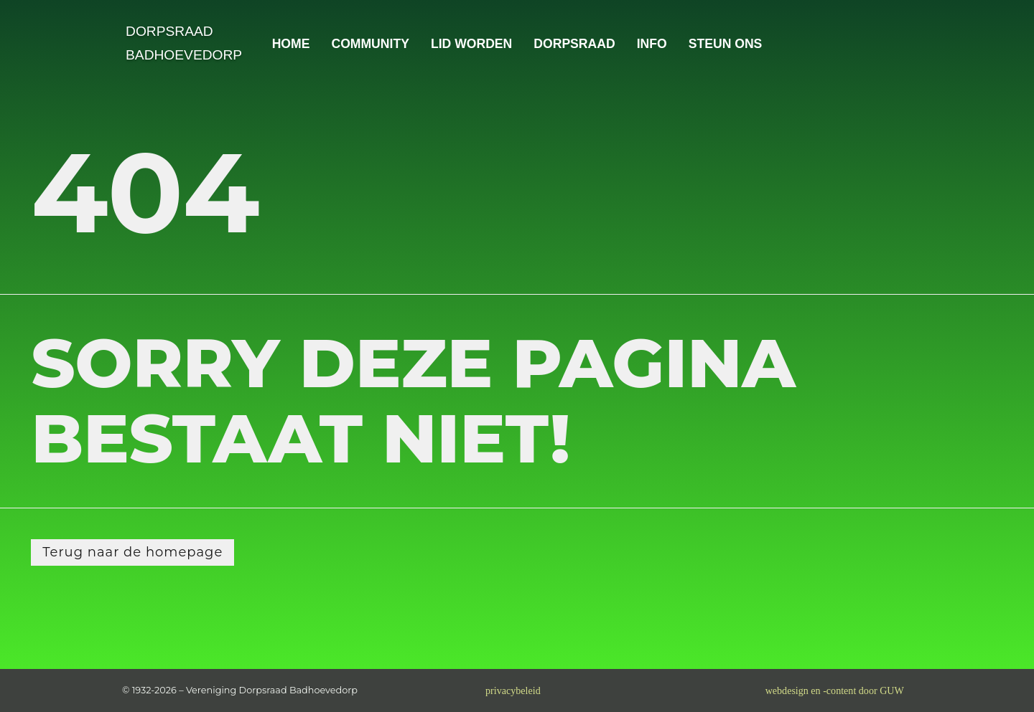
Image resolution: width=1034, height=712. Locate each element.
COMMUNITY (370, 44)
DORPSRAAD (574, 44)
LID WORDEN (471, 44)
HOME (291, 44)
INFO (652, 44)
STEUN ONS (726, 44)
